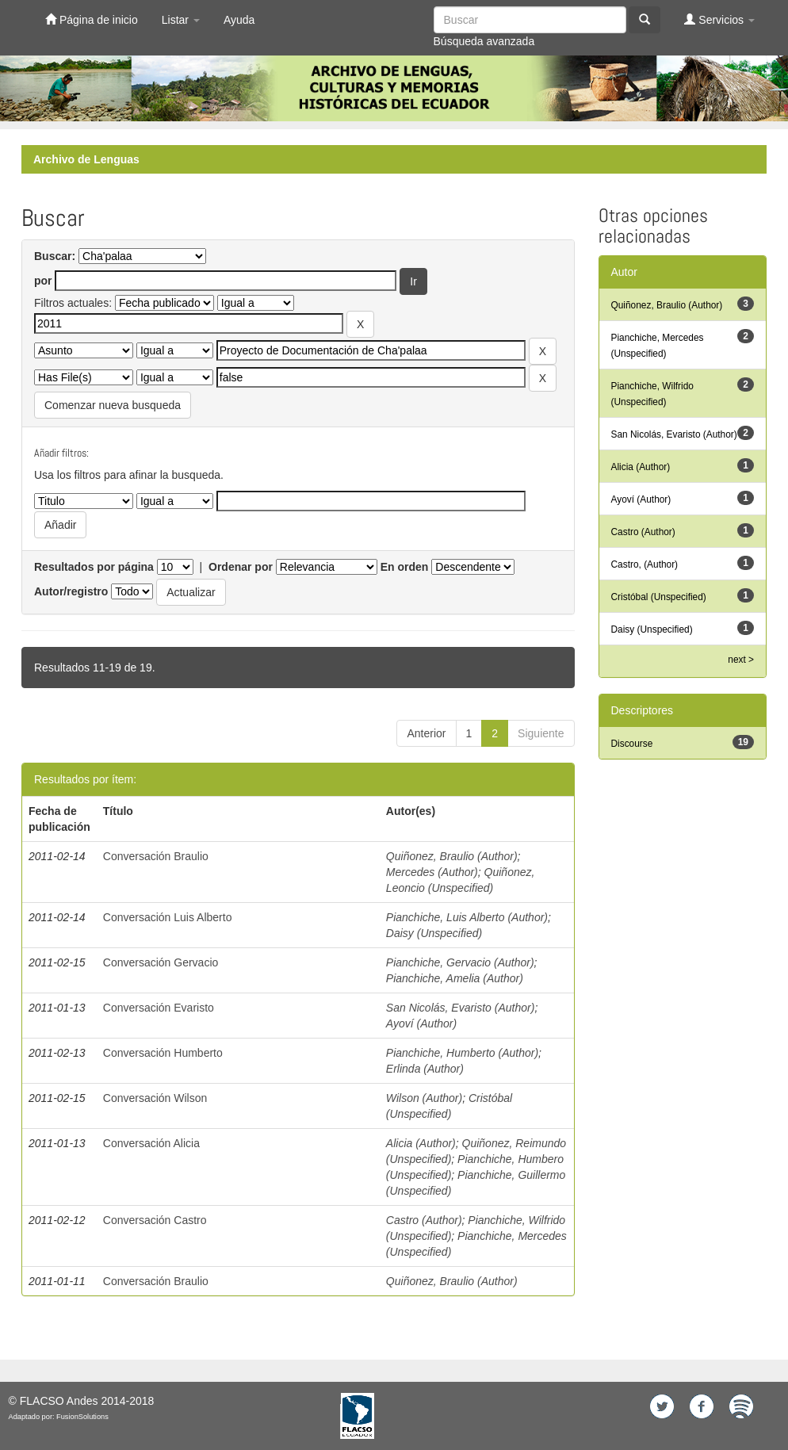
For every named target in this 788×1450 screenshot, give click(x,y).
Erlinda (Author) (425, 1068)
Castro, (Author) (645, 564)
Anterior (426, 733)
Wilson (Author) (424, 1098)
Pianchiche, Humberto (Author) (462, 1052)
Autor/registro (71, 591)
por (43, 280)
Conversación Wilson (155, 1098)
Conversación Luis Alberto (167, 917)
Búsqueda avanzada (484, 41)
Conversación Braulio (155, 856)
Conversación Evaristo (158, 1007)
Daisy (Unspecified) (434, 933)
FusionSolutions (82, 1417)
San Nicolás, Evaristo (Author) (460, 1007)
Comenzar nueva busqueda (112, 405)
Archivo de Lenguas (86, 159)
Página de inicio (91, 19)
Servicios (719, 19)
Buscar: (54, 256)
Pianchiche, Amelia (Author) (454, 978)
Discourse (632, 743)
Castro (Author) (424, 1220)
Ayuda (239, 19)
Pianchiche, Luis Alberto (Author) (467, 917)
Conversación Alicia (151, 1143)
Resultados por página (94, 566)
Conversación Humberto (163, 1052)
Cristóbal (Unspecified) (658, 597)
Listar (181, 19)
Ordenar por (240, 566)
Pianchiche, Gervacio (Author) (460, 962)
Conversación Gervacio (161, 962)
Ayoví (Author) (421, 1023)
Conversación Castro (155, 1220)
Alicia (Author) (421, 1143)
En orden (405, 566)
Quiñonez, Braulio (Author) (452, 856)
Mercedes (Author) (432, 872)
